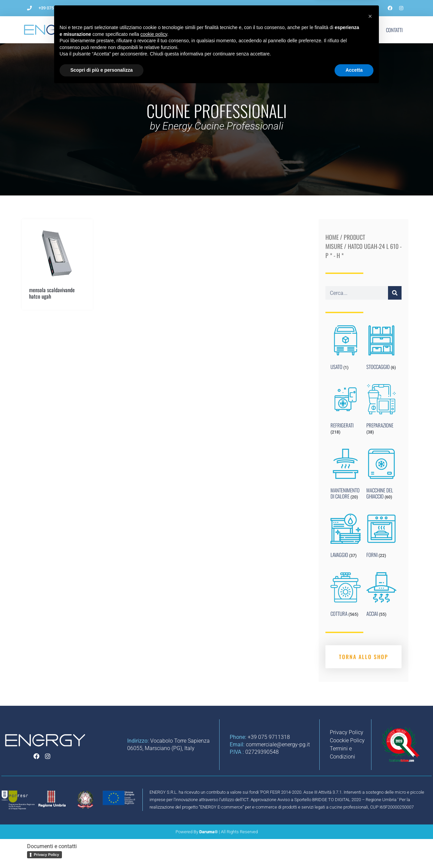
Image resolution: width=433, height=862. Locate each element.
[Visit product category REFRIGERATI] (346, 411)
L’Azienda (123, 29)
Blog (316, 29)
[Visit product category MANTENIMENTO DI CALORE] (346, 475)
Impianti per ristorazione (239, 29)
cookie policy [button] (153, 807)
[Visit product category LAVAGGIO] (346, 537)
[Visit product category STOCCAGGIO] (381, 349)
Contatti (394, 29)
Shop (367, 29)
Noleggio (287, 29)
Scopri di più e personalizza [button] (101, 843)
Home (332, 237)
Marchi (341, 29)
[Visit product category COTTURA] (346, 596)
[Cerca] (395, 293)
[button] (370, 789)
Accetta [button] (354, 843)
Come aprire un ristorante (172, 29)
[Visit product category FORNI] (381, 537)
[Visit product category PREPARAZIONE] (381, 411)
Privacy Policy (46, 855)
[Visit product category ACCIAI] (381, 596)
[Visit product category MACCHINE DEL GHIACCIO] (381, 475)
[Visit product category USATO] (346, 349)
